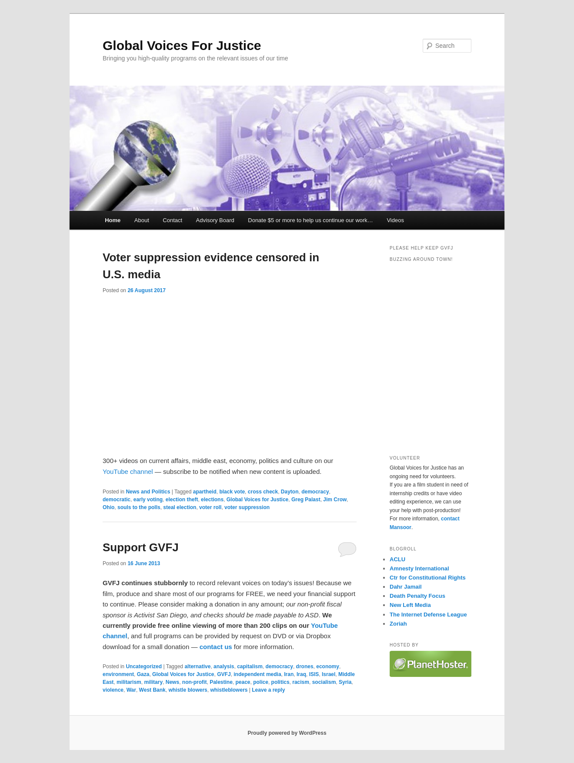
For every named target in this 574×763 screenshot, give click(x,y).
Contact (172, 220)
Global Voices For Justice (182, 45)
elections (212, 499)
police (260, 682)
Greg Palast (305, 499)
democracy (315, 492)
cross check (263, 492)
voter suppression (247, 507)
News (172, 682)
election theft (182, 499)
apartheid (205, 492)
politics (280, 682)
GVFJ (223, 674)
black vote (232, 492)
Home (112, 220)
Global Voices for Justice (258, 499)
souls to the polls (138, 507)
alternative (197, 666)
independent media (257, 674)
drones (305, 666)
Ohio (108, 507)
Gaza (143, 674)
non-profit (194, 682)
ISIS (314, 674)
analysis (224, 666)
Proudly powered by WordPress (286, 733)
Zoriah (398, 623)
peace (243, 682)
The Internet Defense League (428, 614)
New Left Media (410, 605)
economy (327, 666)
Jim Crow (335, 499)
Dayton (290, 492)
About (141, 220)
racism (300, 682)
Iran (289, 674)
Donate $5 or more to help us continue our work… (310, 220)
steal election (179, 507)
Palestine (221, 682)
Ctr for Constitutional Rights (428, 577)
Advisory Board (215, 220)
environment (118, 674)
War (131, 690)
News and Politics (148, 492)
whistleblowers (228, 690)
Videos (395, 220)
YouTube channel (128, 471)
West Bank (152, 690)
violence (113, 690)
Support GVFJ (141, 547)
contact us (216, 646)
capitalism (250, 666)
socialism (324, 682)
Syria (345, 682)
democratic (116, 499)
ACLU (397, 559)
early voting (148, 499)
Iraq (301, 674)
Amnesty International (419, 568)
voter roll (210, 507)
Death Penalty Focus (417, 596)
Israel (328, 674)
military (153, 682)
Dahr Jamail (406, 586)
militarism (129, 682)
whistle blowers (187, 690)
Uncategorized (144, 666)
